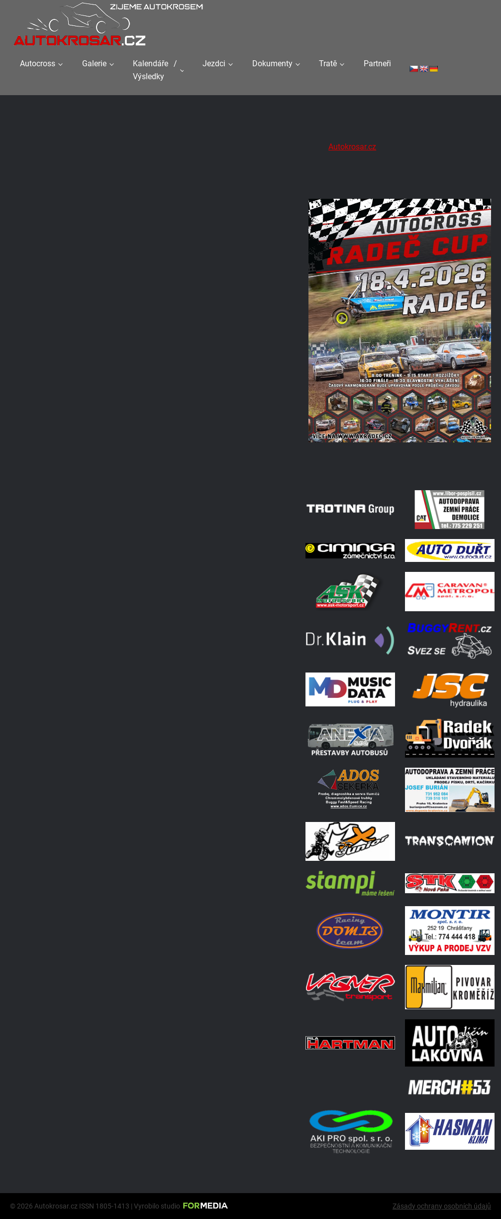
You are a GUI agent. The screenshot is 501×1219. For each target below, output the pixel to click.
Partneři (377, 63)
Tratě (328, 63)
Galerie (94, 63)
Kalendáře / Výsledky (155, 70)
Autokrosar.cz (352, 146)
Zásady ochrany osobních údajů (442, 1206)
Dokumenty (272, 63)
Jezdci (213, 63)
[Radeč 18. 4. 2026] (399, 467)
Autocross (37, 63)
